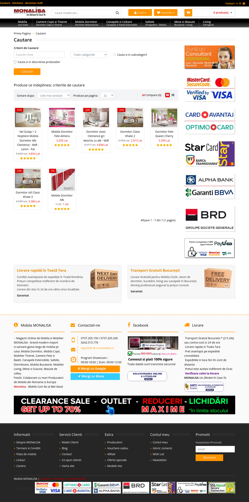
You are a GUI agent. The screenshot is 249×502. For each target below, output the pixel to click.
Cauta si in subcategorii (130, 54)
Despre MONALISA (28, 442)
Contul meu (160, 442)
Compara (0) (151, 95)
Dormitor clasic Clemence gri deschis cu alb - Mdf (96, 136)
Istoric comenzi (162, 448)
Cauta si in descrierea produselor (37, 62)
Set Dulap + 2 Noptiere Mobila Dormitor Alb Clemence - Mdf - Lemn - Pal (28, 140)
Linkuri (20, 460)
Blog (65, 448)
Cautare (41, 33)
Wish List (158, 454)
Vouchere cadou (117, 448)
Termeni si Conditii (28, 448)
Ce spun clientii (71, 460)
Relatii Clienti (70, 442)
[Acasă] (30, 14)
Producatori (114, 442)
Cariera (21, 466)
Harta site (68, 466)
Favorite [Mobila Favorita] (165, 13)
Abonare (209, 457)
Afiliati (111, 454)
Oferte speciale (117, 460)
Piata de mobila (26, 454)
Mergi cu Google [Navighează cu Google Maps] (92, 368)
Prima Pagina (22, 33)
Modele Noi (114, 466)
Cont (140, 13)
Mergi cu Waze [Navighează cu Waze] (91, 376)
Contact (67, 454)
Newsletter (160, 460)
